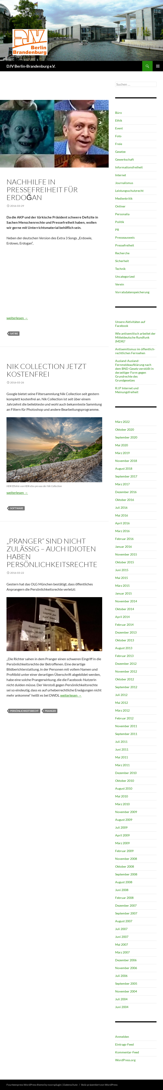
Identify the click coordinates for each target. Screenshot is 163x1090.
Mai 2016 (121, 515)
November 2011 (126, 726)
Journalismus (16, 174)
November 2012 (126, 671)
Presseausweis (125, 237)
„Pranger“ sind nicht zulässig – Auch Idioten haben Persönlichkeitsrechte (51, 552)
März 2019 (122, 453)
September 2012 (126, 687)
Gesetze (120, 151)
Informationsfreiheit (129, 167)
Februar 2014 (124, 624)
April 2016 (122, 523)
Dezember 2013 (126, 632)
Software (16, 508)
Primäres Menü (158, 66)
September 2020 (126, 437)
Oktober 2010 (124, 780)
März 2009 (122, 843)
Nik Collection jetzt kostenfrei (46, 370)
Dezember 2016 (126, 492)
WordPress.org (125, 1060)
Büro (118, 112)
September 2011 (126, 734)
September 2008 (126, 874)
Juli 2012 (121, 695)
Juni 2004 (121, 1007)
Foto (10, 358)
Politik (33, 174)
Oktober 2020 (124, 429)
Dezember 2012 (126, 663)
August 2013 (123, 648)
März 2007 (122, 952)
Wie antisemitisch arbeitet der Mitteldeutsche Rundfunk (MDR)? (135, 337)
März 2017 (122, 484)
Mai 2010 (121, 796)
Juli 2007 (121, 929)
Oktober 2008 (124, 866)
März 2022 (122, 422)
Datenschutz (70, 1084)
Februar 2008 (124, 897)
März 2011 (122, 765)
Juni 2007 (121, 936)
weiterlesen (17, 318)
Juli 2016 (121, 507)
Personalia (122, 214)
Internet (120, 175)
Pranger (50, 710)
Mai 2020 (121, 445)
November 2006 (126, 968)
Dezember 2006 (126, 960)
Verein (119, 284)
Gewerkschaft (124, 159)
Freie (118, 144)
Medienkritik (123, 198)
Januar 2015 (123, 593)
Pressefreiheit (49, 174)
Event (119, 128)
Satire (14, 333)
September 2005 (126, 983)
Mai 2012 (121, 702)
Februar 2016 (124, 539)
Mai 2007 (121, 944)
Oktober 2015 (124, 562)
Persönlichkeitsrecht (24, 710)
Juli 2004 (121, 999)
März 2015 (122, 585)
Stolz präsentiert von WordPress (99, 1084)
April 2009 (122, 835)
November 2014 (126, 601)
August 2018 (123, 468)
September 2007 (126, 913)
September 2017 (126, 476)
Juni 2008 (121, 890)
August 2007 (123, 921)
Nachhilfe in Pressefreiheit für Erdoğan (42, 189)
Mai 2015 (121, 578)
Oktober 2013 (124, 640)
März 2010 (122, 804)
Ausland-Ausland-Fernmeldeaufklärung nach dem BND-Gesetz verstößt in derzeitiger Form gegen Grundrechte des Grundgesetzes (134, 370)
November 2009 (126, 812)
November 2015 (126, 554)
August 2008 (123, 882)
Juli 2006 (121, 976)
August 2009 (123, 819)
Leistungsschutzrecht (129, 190)
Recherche (122, 253)
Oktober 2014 (124, 609)
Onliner (120, 206)
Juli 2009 (121, 827)
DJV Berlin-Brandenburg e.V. (30, 66)
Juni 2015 (121, 570)
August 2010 (123, 788)
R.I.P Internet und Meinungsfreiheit (127, 390)
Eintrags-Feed (124, 1044)
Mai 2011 (121, 757)
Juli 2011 (121, 741)
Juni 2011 (121, 749)
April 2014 (122, 617)
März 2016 (122, 531)
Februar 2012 (124, 718)
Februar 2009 (124, 851)
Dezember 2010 (126, 773)
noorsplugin (54, 1084)
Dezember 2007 (126, 905)
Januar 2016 (123, 546)
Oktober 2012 (124, 679)
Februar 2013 (124, 656)
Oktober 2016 (124, 500)
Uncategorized (125, 276)
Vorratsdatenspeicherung (132, 292)
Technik (20, 358)
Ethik (10, 533)
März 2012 (122, 710)
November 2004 (126, 991)
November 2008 (126, 858)
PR (117, 229)
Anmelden (122, 1036)
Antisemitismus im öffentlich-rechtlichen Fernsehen (135, 351)
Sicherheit (122, 261)
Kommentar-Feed (127, 1052)
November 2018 (126, 461)
